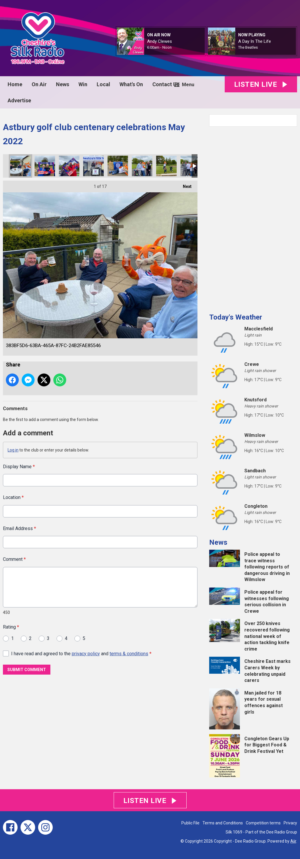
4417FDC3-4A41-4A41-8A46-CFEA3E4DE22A (166, 166)
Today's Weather (235, 317)
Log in (13, 450)
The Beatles (248, 47)
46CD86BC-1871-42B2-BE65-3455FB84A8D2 (118, 166)
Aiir (293, 841)
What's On (131, 84)
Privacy (290, 823)
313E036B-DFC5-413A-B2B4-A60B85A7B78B (93, 166)
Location (13, 497)
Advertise (19, 100)
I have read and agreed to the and (81, 653)
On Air (39, 84)
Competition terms (263, 823)
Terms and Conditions (222, 823)
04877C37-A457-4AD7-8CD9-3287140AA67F (142, 166)
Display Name (19, 466)
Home (15, 84)
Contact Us (165, 84)
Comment (14, 559)
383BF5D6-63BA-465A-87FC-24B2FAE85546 (20, 166)
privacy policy (86, 653)
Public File (190, 823)
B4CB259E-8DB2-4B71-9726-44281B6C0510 (45, 166)
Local (103, 84)
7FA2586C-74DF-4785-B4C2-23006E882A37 (69, 166)
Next (184, 185)
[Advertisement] (253, 217)
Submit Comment (26, 669)
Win (83, 84)
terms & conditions (129, 653)
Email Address (19, 528)
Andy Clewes (159, 41)
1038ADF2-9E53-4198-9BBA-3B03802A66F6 (190, 166)
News (62, 84)
